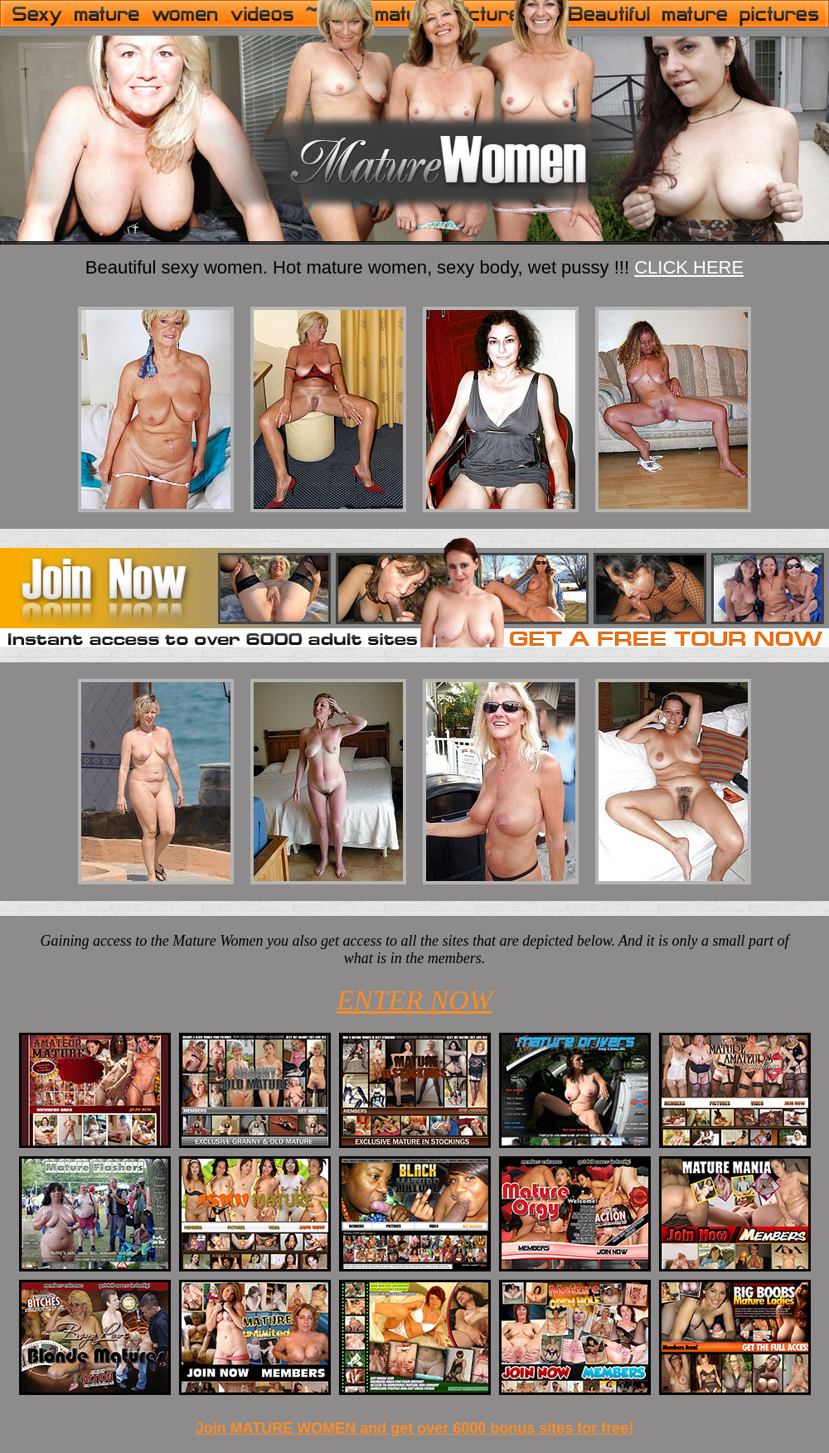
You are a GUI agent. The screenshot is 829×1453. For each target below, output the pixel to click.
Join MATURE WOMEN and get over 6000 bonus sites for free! (415, 1428)
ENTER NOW (414, 1000)
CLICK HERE (689, 267)
